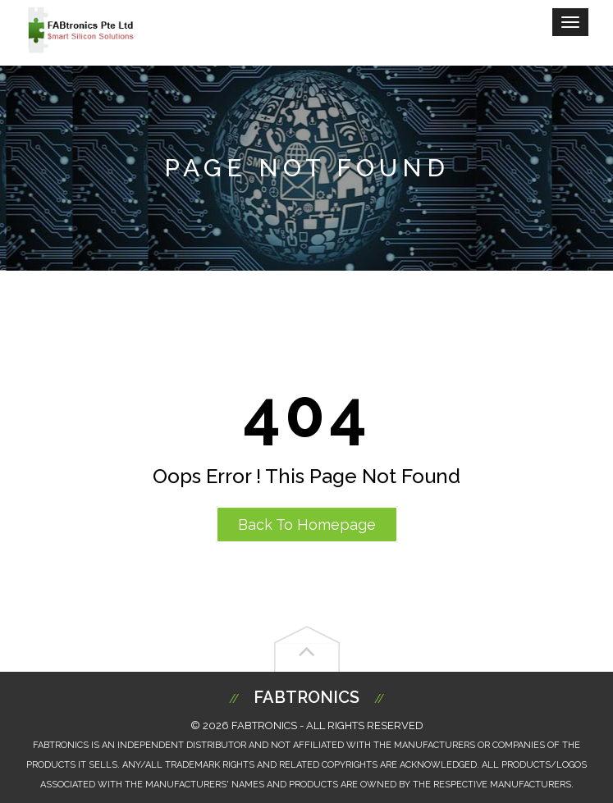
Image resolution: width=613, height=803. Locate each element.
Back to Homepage (307, 524)
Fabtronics (306, 697)
